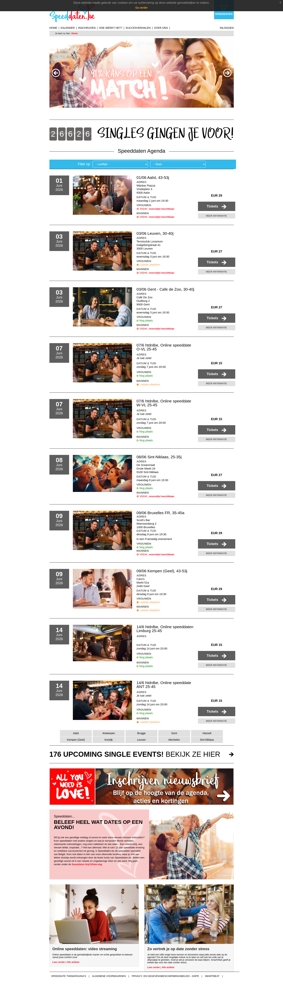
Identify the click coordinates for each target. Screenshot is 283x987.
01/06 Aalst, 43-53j (153, 177)
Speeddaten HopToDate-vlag (87, 864)
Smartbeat (212, 976)
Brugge (141, 733)
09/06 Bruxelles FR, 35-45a (160, 513)
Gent (174, 733)
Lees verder (58, 962)
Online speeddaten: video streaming (84, 949)
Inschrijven (87, 28)
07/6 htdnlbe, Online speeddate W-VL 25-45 (164, 403)
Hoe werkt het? (110, 28)
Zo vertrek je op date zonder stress (178, 949)
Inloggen (227, 28)
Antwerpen (108, 733)
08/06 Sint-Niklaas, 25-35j (159, 457)
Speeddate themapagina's (68, 976)
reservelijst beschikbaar (161, 209)
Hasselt (206, 733)
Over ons (161, 28)
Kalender (68, 28)
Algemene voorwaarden (109, 976)
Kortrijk (109, 739)
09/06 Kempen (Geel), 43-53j (162, 571)
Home (53, 28)
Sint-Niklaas (207, 739)
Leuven (141, 739)
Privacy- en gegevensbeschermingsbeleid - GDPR (165, 976)
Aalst (76, 733)
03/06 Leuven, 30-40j (155, 233)
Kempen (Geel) (76, 739)
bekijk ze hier (134, 754)
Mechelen (174, 739)
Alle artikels (73, 962)
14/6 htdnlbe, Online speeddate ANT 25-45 (164, 684)
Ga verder (141, 7)
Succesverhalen (138, 28)
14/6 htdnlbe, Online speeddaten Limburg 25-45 (165, 629)
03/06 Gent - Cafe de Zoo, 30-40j (165, 289)
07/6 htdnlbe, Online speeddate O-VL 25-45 (164, 347)
